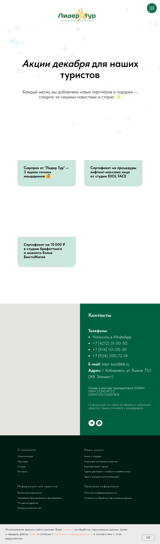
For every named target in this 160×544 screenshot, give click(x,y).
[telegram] (92, 423)
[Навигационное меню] (152, 8)
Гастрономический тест (30, 507)
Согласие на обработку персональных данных (108, 497)
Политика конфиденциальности (100, 492)
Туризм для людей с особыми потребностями (107, 471)
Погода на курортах (28, 502)
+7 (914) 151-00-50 (109, 349)
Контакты (22, 471)
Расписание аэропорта (30, 492)
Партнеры (23, 461)
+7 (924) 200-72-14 (110, 355)
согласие (68, 529)
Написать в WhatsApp (111, 336)
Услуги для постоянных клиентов (100, 461)
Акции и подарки (92, 456)
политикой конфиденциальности (73, 534)
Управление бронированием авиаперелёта (39, 497)
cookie (33, 534)
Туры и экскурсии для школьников (101, 476)
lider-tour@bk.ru (115, 364)
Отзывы (22, 466)
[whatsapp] (99, 423)
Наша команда (25, 456)
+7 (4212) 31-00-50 (109, 343)
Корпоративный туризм (96, 466)
